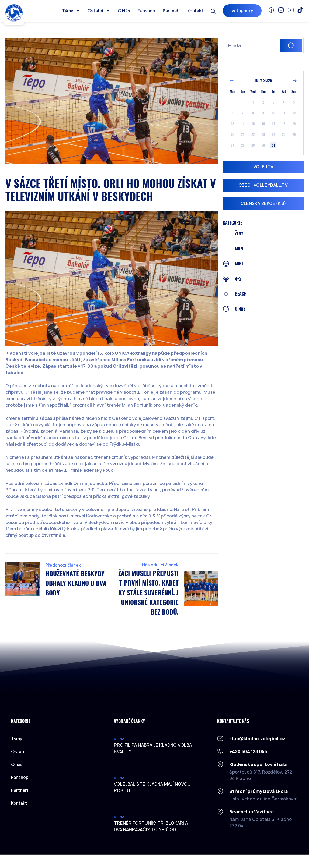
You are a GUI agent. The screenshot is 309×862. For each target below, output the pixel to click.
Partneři (171, 10)
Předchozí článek (63, 565)
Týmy (71, 10)
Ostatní (99, 10)
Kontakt (195, 10)
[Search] (291, 45)
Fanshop (146, 10)
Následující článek (160, 564)
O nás (124, 10)
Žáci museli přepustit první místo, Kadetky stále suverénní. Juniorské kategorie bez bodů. (148, 592)
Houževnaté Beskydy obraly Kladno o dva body (75, 583)
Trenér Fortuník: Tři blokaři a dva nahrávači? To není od (151, 826)
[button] (213, 11)
